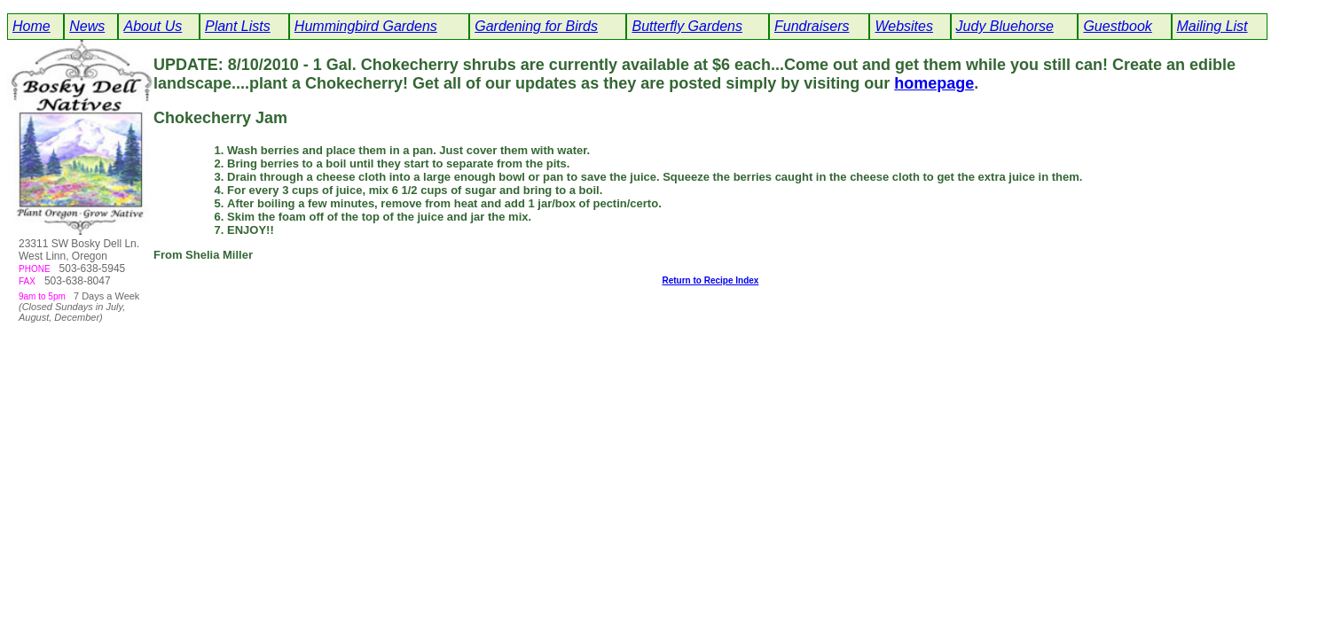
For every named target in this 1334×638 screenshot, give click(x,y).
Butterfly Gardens (687, 26)
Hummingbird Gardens (365, 26)
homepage (934, 83)
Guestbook (1117, 26)
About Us (152, 26)
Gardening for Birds (536, 26)
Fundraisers (811, 26)
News (87, 26)
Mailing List (1212, 26)
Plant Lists (238, 26)
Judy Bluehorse (1005, 26)
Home (31, 26)
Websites (904, 26)
